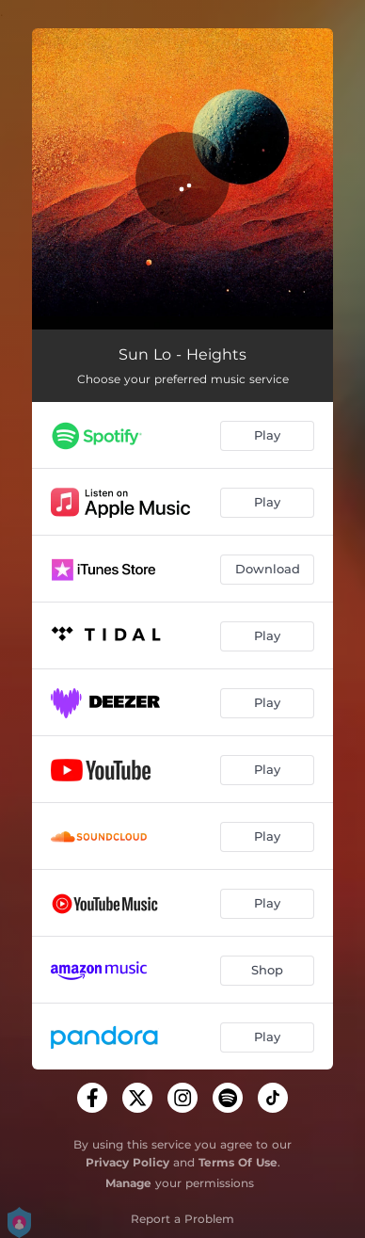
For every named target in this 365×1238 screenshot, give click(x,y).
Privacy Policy (127, 1162)
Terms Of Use (238, 1162)
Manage (128, 1183)
